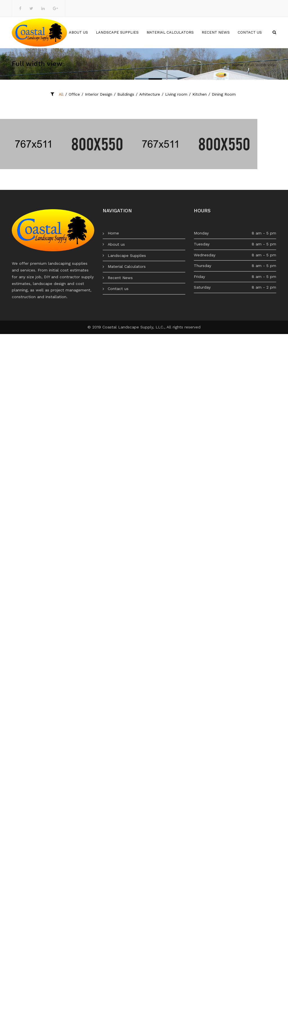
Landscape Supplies (117, 32)
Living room (176, 94)
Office (74, 94)
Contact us (250, 32)
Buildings (125, 94)
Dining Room (224, 94)
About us (78, 32)
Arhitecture (149, 94)
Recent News (216, 32)
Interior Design (98, 94)
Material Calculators (170, 32)
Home (55, 32)
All (61, 94)
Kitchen (199, 94)
